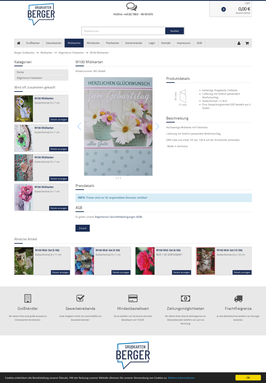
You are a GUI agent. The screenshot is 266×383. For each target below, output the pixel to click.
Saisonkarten (53, 43)
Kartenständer (133, 43)
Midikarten (74, 43)
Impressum (184, 43)
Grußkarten (33, 43)
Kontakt (166, 43)
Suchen (174, 30)
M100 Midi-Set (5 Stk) (47, 250)
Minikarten (93, 43)
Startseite (18, 40)
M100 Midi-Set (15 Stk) (229, 250)
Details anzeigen (58, 119)
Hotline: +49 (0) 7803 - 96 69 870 (133, 14)
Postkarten (112, 43)
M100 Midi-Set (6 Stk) (168, 250)
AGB (199, 43)
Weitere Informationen (181, 378)
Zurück (82, 228)
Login (247, 2)
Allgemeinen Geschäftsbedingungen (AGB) (118, 217)
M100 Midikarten (44, 98)
